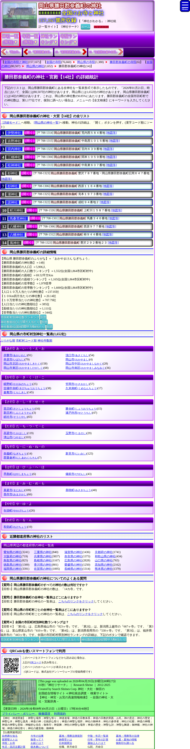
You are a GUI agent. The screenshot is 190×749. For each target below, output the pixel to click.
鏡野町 (18, 384)
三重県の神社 (43, 552)
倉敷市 (15, 392)
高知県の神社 (104, 564)
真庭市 (14, 490)
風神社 (15, 243)
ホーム (85, 26)
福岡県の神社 (12, 568)
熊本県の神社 (104, 568)
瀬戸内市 (78, 412)
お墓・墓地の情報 (126, 739)
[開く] (29, 133)
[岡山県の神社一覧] (47, 122)
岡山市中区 (84, 363)
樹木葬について (40, 746)
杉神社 (13, 173)
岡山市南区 (85, 367)
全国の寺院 (53, 62)
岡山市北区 (22, 363)
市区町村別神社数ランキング (20, 317)
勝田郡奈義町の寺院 (123, 62)
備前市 (75, 474)
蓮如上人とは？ (97, 743)
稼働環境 (44, 713)
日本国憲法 (65, 743)
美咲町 (78, 490)
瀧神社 (13, 194)
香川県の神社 (43, 564)
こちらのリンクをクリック (76, 601)
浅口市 (77, 355)
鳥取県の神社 (12, 560)
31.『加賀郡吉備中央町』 (104, 52)
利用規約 (60, 713)
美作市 (15, 494)
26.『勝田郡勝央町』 (40, 52)
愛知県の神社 (12, 552)
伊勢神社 (14, 133)
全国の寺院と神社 (16, 62)
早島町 (18, 474)
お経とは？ (37, 743)
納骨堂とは (65, 739)
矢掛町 (17, 510)
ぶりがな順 (7, 340)
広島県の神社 (73, 560)
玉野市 (75, 433)
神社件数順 (44, 340)
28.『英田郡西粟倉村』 (68, 52)
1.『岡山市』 (13, 52)
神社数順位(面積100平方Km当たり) (23, 326)
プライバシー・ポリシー (18, 713)
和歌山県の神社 (105, 556)
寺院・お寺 (8, 743)
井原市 (14, 359)
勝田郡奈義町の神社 (72, 66)
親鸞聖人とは (10, 739)
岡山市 (77, 359)
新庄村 (18, 412)
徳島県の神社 (12, 564)
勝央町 (81, 408)
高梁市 (15, 433)
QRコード (35, 662)
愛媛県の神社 (73, 564)
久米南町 (81, 388)
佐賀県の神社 (43, 568)
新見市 (75, 453)
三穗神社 (14, 157)
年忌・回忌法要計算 (13, 746)
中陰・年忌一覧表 (98, 736)
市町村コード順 (26, 340)
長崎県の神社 (73, 568)
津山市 (14, 437)
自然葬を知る (10, 736)
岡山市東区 (23, 367)
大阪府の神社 (12, 556)
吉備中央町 (25, 388)
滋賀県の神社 (73, 552)
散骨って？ (37, 739)
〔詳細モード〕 (10, 122)
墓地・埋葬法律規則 (70, 736)
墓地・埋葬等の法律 (127, 736)
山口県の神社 (104, 560)
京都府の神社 (104, 552)
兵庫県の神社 (43, 556)
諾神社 (13, 202)
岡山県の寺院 (86, 62)
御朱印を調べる (125, 743)
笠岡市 (77, 384)
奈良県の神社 (73, 556)
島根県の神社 (43, 560)
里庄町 (19, 408)
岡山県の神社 (35, 66)
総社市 (15, 416)
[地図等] (111, 132)
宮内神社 (14, 149)
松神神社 (14, 165)
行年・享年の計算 (98, 739)
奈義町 (15, 453)
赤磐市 (15, 355)
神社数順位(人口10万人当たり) (20, 321)
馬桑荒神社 (18, 218)
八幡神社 (16, 226)
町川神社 (16, 210)
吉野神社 (14, 141)
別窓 (43, 317)
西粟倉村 (21, 457)
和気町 (15, 526)
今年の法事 (37, 736)
